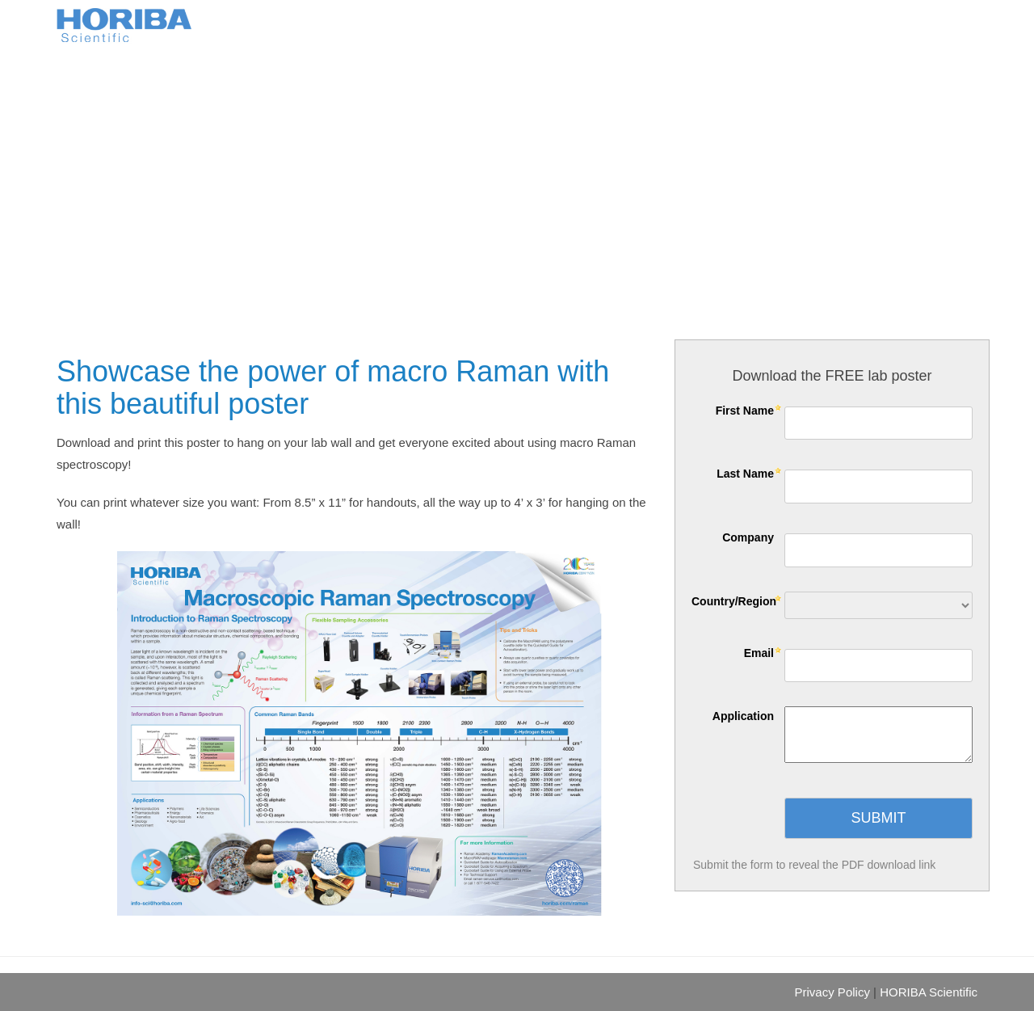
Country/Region (733, 601)
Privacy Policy (832, 992)
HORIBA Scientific (928, 992)
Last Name (745, 473)
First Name (745, 410)
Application (743, 716)
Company (748, 537)
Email (759, 653)
